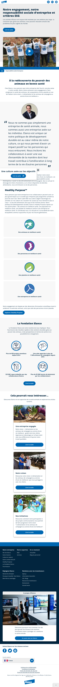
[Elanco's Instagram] (15, 651)
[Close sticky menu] (38, 170)
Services (19, 555)
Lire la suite (9, 30)
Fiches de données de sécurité (28, 671)
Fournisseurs (6, 566)
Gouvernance (26, 585)
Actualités (33, 552)
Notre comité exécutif (9, 559)
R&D (18, 552)
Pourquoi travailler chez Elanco (11, 576)
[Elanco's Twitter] (10, 651)
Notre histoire (7, 555)
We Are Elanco (7, 552)
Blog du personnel (35, 555)
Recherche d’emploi (8, 574)
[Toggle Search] (52, 2)
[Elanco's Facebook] (5, 651)
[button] (29, 52)
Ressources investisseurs (29, 580)
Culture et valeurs (8, 557)
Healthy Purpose (7, 562)
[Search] (56, 2)
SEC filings (25, 578)
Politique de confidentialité (28, 667)
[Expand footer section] (56, 685)
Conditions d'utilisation (28, 669)
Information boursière (28, 576)
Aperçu (24, 574)
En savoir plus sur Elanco (29, 638)
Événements (25, 583)
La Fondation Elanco (8, 564)
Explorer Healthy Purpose (14, 312)
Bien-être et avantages (9, 578)
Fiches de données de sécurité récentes (28, 672)
